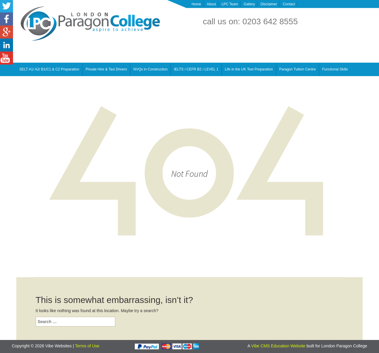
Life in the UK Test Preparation (249, 69)
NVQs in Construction (150, 69)
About (211, 4)
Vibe (256, 346)
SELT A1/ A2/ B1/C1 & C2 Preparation (49, 69)
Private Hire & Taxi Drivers (106, 69)
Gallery (249, 4)
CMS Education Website (283, 346)
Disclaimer (269, 4)
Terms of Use (87, 346)
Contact (289, 4)
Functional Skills (335, 69)
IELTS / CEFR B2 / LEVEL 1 (196, 69)
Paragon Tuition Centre (297, 69)
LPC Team (229, 4)
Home (196, 4)
